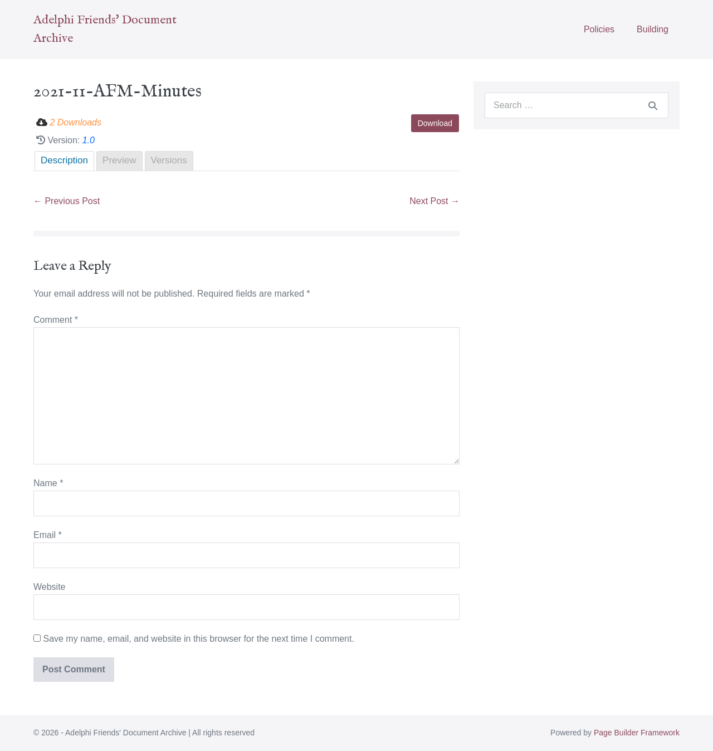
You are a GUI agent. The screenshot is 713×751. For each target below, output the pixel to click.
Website (49, 587)
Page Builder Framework (637, 732)
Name (48, 483)
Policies (599, 29)
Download (435, 123)
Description (64, 160)
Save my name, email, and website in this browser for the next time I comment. (198, 638)
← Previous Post (66, 201)
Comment (55, 319)
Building (652, 29)
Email (47, 535)
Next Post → (434, 201)
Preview (119, 160)
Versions (169, 160)
